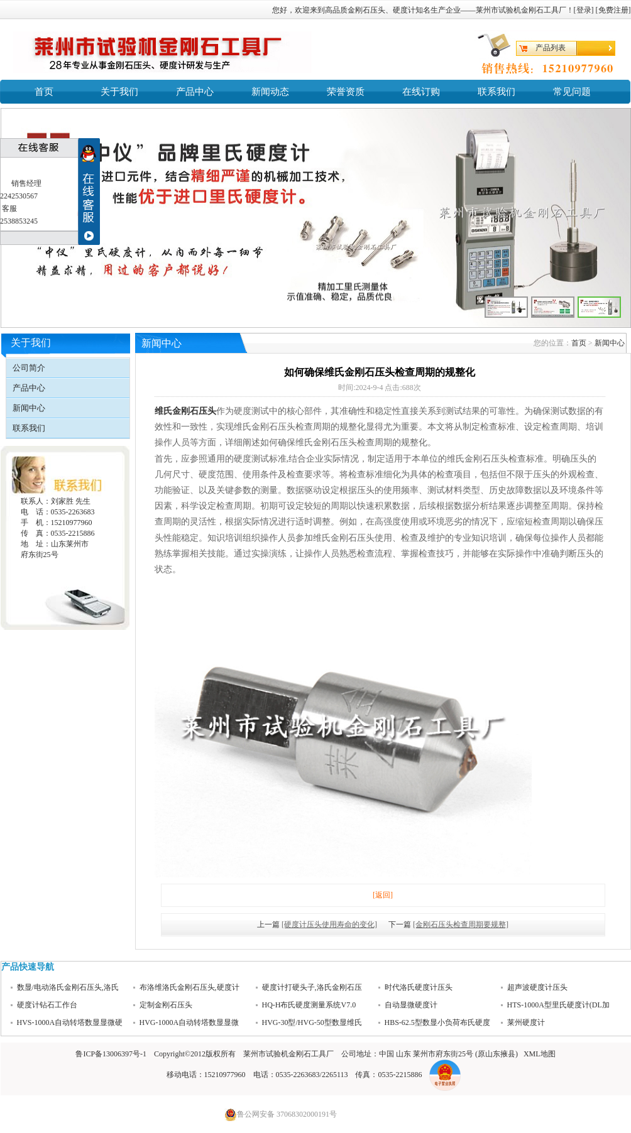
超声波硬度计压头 (537, 988)
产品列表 (550, 47)
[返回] (383, 895)
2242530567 (19, 196)
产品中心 (195, 92)
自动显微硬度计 (411, 1005)
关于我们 (119, 92)
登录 (583, 10)
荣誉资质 (346, 92)
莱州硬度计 (526, 1023)
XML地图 (540, 1053)
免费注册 (613, 10)
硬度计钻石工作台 (47, 1005)
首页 (44, 92)
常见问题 (572, 92)
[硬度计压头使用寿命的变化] (329, 924)
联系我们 (496, 92)
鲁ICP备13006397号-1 (110, 1053)
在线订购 (421, 92)
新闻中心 (29, 408)
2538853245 (19, 221)
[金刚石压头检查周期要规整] (460, 924)
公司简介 (29, 367)
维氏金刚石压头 (185, 411)
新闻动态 (270, 92)
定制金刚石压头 (166, 1005)
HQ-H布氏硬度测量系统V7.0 (309, 1005)
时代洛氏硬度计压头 (419, 988)
